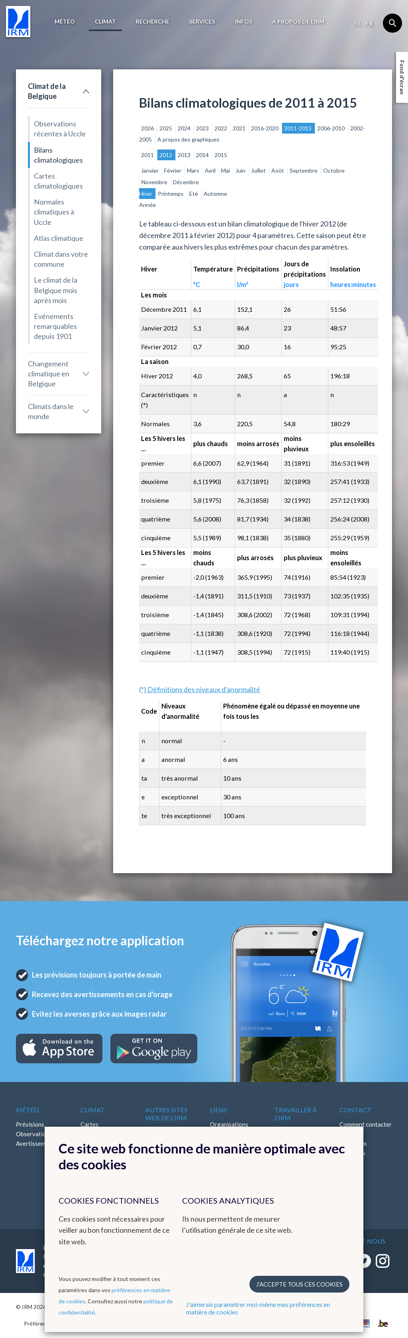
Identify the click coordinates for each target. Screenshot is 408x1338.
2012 (166, 155)
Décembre (186, 182)
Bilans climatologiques (58, 155)
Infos (243, 21)
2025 (166, 128)
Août (278, 170)
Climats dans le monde (51, 411)
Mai (226, 170)
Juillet (259, 170)
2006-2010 (331, 128)
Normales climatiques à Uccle (54, 211)
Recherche (152, 21)
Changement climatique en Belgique (48, 373)
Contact (355, 1110)
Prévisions (30, 1124)
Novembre (155, 182)
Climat (105, 21)
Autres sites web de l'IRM (166, 1113)
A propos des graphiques (188, 139)
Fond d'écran (402, 77)
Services (202, 21)
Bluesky (349, 1172)
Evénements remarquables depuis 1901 (55, 326)
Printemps (171, 193)
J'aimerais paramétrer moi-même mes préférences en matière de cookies (258, 1308)
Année (147, 204)
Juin (241, 170)
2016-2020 (265, 128)
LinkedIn (350, 1162)
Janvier (150, 170)
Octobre (334, 170)
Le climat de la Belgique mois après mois (55, 289)
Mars (193, 170)
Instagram (353, 1143)
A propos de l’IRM (298, 21)
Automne (215, 193)
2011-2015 (298, 128)
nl (358, 23)
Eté (194, 193)
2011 (148, 155)
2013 (185, 155)
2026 (148, 128)
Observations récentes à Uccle (60, 128)
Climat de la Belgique (47, 91)
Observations (34, 1133)
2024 (185, 128)
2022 (221, 128)
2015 (220, 155)
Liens (218, 1110)
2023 (203, 128)
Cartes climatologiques (58, 180)
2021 (240, 128)
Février (173, 170)
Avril (211, 170)
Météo (65, 21)
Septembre (304, 170)
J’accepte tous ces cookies (299, 1284)
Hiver (146, 193)
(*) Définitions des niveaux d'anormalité (199, 689)
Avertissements (36, 1143)
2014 (203, 155)
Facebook (352, 1153)
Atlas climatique (58, 238)
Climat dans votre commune (61, 259)
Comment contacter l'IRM (365, 1129)
